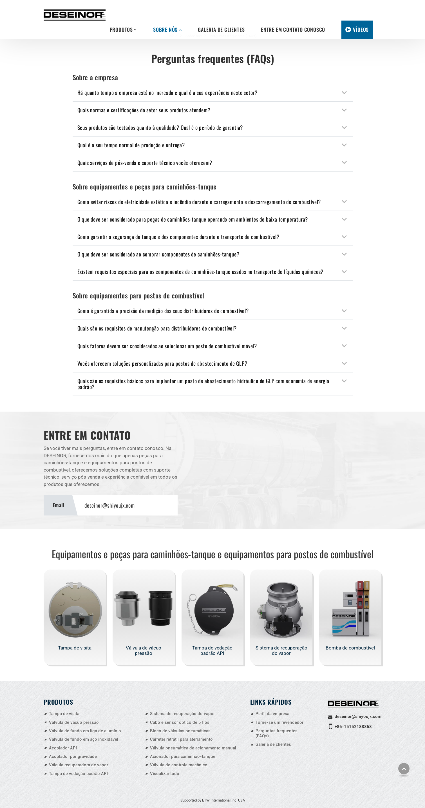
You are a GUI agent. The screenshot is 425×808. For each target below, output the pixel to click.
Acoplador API (63, 748)
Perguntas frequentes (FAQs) (277, 733)
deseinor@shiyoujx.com (109, 505)
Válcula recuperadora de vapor (78, 764)
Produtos (58, 701)
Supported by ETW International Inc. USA (212, 800)
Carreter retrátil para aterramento (181, 739)
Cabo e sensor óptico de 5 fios (179, 722)
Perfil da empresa (272, 713)
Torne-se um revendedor (279, 722)
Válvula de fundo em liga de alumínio (85, 730)
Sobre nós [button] (165, 29)
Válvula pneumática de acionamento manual (193, 748)
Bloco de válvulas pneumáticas (180, 730)
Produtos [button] (121, 29)
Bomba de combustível (350, 648)
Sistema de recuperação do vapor (281, 650)
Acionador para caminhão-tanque (182, 756)
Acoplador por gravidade (73, 756)
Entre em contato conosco (293, 29)
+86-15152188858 (353, 726)
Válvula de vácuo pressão (143, 650)
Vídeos (361, 29)
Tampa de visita (74, 648)
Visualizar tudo (164, 773)
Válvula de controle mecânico (178, 764)
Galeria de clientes (221, 29)
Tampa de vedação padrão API (212, 650)
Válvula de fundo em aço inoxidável (83, 739)
